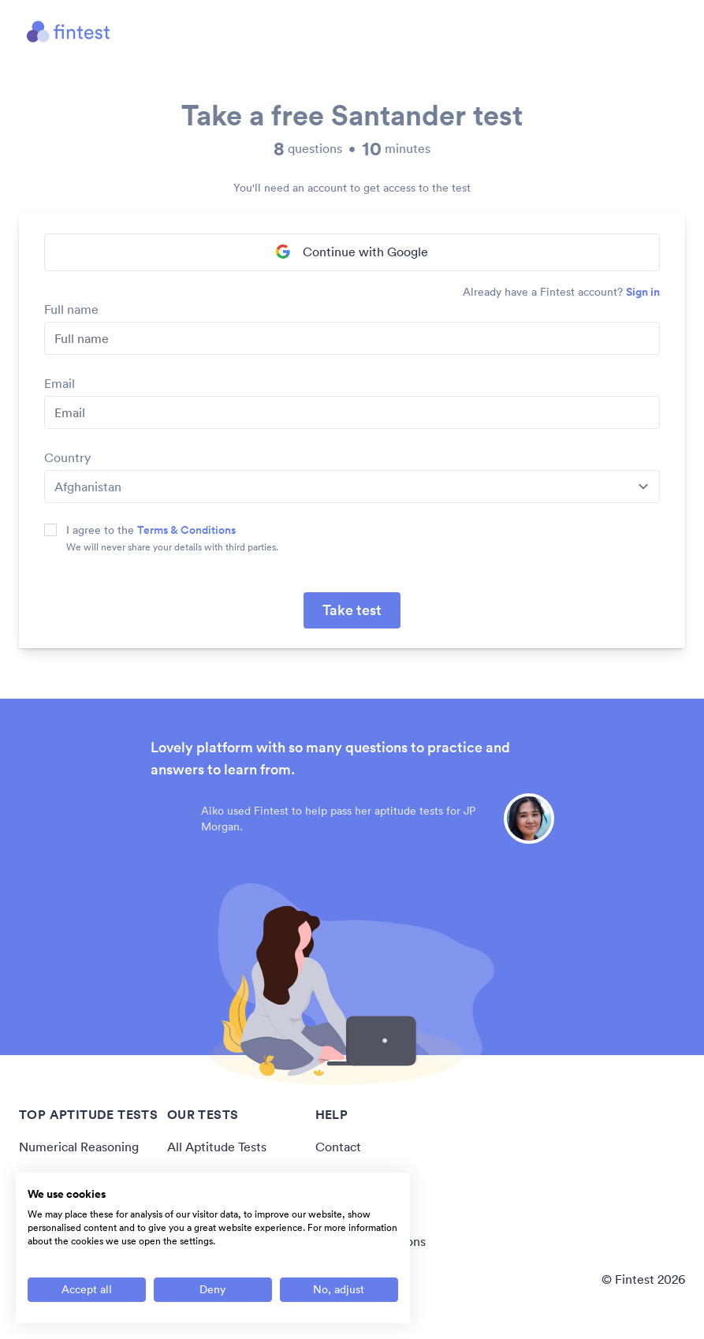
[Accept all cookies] (87, 1289)
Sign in (643, 292)
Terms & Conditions (186, 530)
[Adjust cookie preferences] (339, 1289)
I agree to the (151, 530)
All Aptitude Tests (216, 1146)
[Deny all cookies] (213, 1289)
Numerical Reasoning (79, 1146)
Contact (338, 1146)
